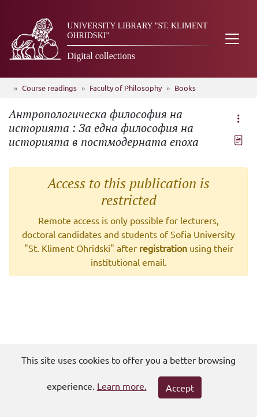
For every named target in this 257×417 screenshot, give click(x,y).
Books (185, 88)
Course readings (49, 88)
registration (163, 248)
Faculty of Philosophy (126, 88)
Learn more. (122, 386)
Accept (180, 387)
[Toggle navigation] (232, 39)
